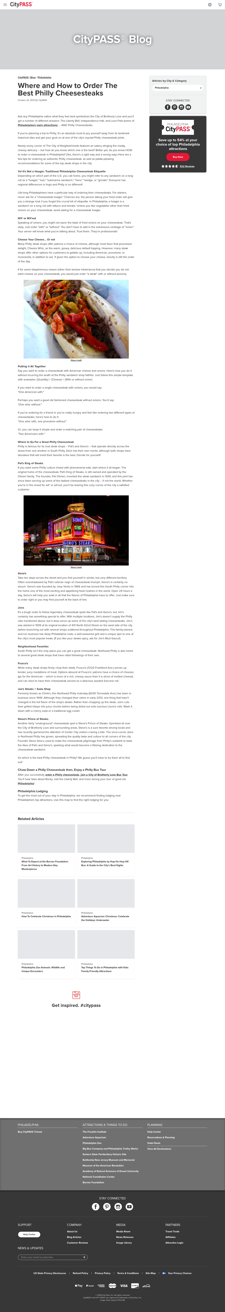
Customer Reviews (77, 1242)
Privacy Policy (102, 1273)
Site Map (151, 1273)
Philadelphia (44, 77)
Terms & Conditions (128, 1273)
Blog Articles (74, 1237)
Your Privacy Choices (177, 1273)
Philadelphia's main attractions (37, 125)
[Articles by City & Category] (178, 88)
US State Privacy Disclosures (49, 1273)
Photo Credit (76, 360)
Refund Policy (80, 1273)
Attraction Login (174, 1242)
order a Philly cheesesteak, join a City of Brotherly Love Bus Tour (86, 774)
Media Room (123, 1231)
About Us (72, 1231)
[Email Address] (53, 1257)
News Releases (125, 1237)
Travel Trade (172, 1231)
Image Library (124, 1242)
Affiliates (170, 1237)
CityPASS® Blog (26, 77)
